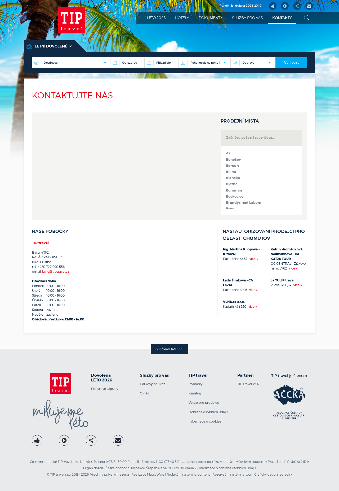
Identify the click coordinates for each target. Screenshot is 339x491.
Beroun (232, 166)
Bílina (231, 172)
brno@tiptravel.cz (55, 271)
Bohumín (234, 190)
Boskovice (234, 196)
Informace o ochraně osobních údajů (227, 468)
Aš (228, 153)
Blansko (233, 178)
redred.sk (285, 474)
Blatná (232, 184)
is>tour (247, 474)
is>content (202, 474)
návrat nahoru (169, 349)
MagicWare (155, 474)
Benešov (233, 160)
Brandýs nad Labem (243, 203)
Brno (230, 209)
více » (253, 259)
